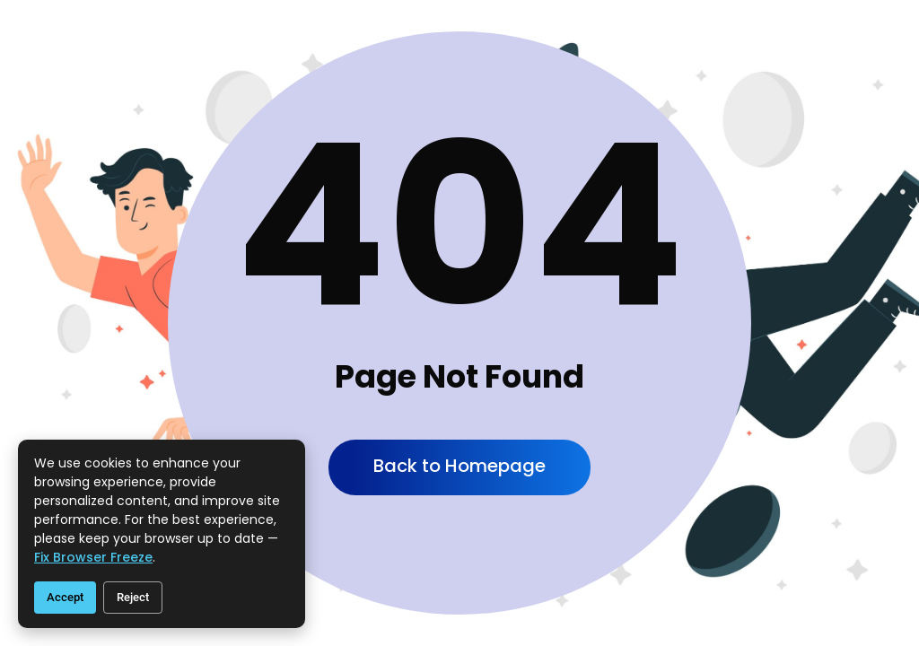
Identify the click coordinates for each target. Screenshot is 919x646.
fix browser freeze (93, 557)
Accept (65, 597)
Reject (133, 597)
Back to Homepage (459, 465)
